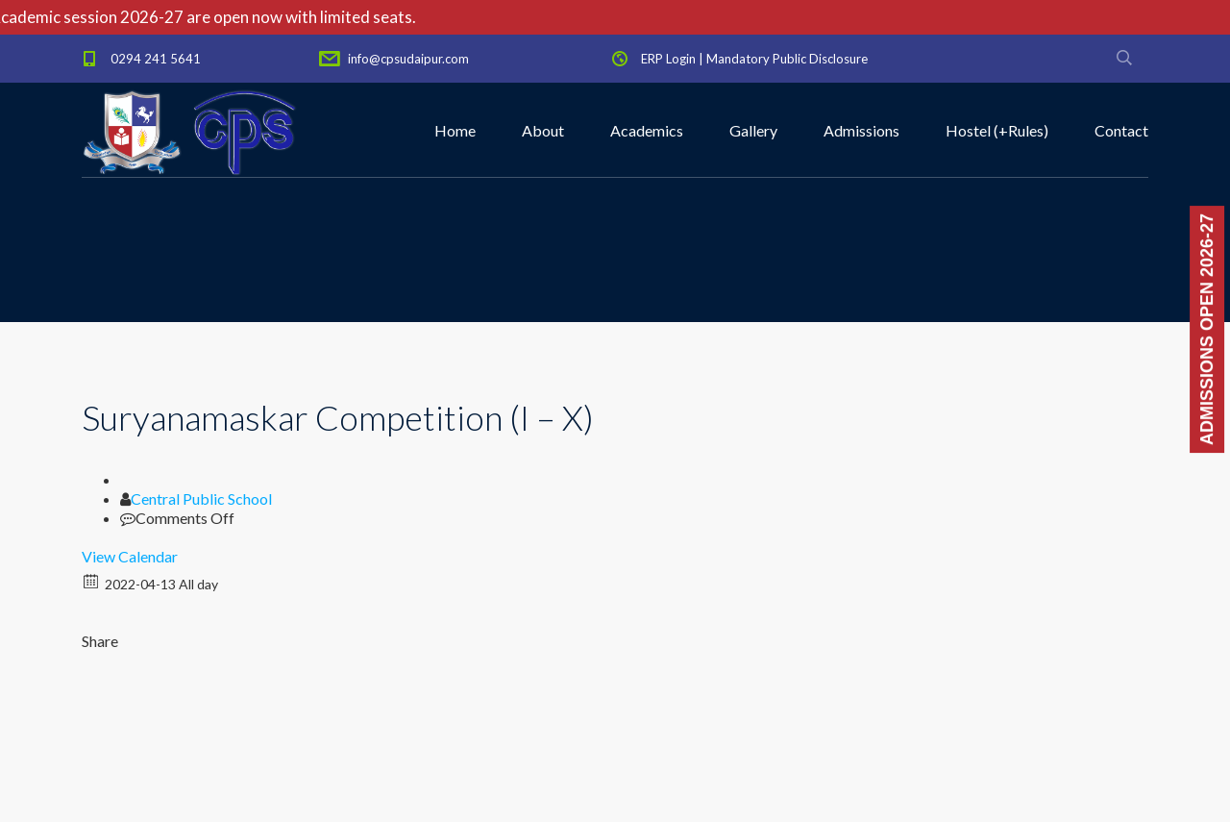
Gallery (753, 130)
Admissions (861, 130)
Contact (1121, 130)
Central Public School (201, 498)
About (543, 130)
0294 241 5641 (156, 58)
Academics (646, 130)
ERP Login (668, 58)
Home (455, 130)
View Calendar (130, 556)
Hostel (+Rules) (997, 130)
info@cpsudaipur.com (408, 58)
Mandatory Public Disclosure (787, 58)
